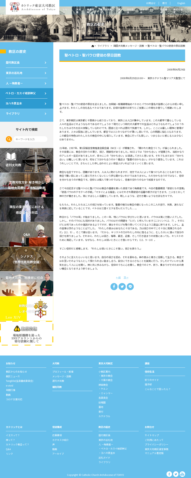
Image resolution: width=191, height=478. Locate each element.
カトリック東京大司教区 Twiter (176, 469)
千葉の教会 (107, 378)
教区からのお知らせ (16, 370)
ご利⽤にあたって (154, 436)
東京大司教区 (106, 11)
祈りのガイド (152, 378)
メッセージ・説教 (61, 375)
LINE (130, 286)
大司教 (78, 11)
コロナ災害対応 (14, 396)
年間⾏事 (10, 388)
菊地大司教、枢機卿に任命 (24, 276)
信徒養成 (163, 11)
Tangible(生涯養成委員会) (19, 379)
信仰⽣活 (149, 370)
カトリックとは (147, 11)
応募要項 (57, 431)
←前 (118, 277)
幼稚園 (102, 399)
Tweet (122, 286)
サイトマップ (152, 431)
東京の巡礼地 (14, 72)
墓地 (101, 404)
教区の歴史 (178, 11)
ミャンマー (107, 391)
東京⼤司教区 (106, 362)
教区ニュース (13, 375)
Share (114, 286)
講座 (119, 11)
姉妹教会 (103, 383)
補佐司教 (90, 11)
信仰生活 (130, 11)
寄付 (164, 3)
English (181, 3)
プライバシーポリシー (156, 440)
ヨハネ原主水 (14, 102)
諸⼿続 (148, 382)
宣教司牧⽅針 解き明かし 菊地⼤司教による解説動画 (26, 184)
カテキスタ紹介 (60, 436)
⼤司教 (55, 362)
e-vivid (9, 383)
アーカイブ (58, 449)
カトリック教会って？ (17, 440)
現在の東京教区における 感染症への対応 (26, 209)
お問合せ (151, 3)
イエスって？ (13, 431)
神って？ (10, 436)
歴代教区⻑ (13, 62)
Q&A (26, 233)
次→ (126, 277)
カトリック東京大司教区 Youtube (182, 469)
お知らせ (66, 11)
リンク (9, 449)
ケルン (104, 386)
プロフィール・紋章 (62, 370)
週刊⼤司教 (58, 379)
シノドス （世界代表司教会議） (26, 258)
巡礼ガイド (104, 453)
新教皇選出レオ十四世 (26, 308)
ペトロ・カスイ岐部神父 (21, 92)
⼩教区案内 (104, 370)
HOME (93, 46)
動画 (8, 392)
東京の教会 (107, 374)
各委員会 (103, 395)
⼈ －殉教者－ (14, 82)
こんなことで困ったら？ (158, 387)
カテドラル (104, 413)
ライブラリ (13, 112)
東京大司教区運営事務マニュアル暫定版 (156, 447)
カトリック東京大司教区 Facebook (170, 469)
